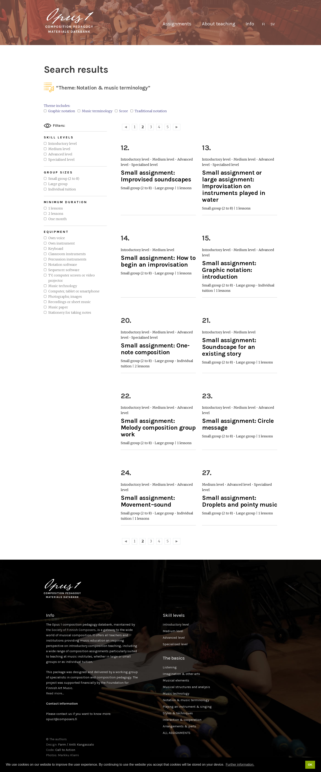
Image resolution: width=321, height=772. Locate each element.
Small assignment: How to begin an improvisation (158, 261)
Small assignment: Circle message (238, 424)
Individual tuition (62, 189)
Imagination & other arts (181, 674)
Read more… (55, 693)
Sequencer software (63, 270)
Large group (58, 184)
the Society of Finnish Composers (71, 630)
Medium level (59, 149)
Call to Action (65, 750)
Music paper (58, 307)
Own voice (56, 238)
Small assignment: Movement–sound (148, 501)
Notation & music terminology (186, 700)
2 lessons (55, 214)
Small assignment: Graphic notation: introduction (229, 269)
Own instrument (61, 243)
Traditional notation (148, 111)
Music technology (62, 286)
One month (57, 219)
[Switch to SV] (272, 24)
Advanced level (60, 154)
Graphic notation (59, 111)
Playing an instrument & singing (187, 707)
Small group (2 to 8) (63, 179)
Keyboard (55, 249)
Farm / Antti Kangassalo (76, 744)
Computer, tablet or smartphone (73, 291)
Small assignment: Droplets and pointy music (239, 501)
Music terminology (95, 111)
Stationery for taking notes (69, 312)
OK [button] (310, 764)
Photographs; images (65, 296)
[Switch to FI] (263, 24)
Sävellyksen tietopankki (69, 20)
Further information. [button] (240, 764)
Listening (170, 667)
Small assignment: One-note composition (155, 349)
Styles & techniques (178, 713)
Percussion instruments (67, 259)
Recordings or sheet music (69, 302)
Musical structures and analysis (186, 687)
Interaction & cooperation (182, 720)
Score (121, 111)
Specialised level (61, 159)
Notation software (62, 265)
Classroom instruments (67, 254)
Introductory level (62, 143)
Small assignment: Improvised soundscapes (156, 176)
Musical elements (176, 680)
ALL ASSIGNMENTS (176, 733)
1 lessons (55, 208)
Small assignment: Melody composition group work (158, 427)
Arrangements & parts (179, 726)
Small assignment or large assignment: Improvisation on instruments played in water (233, 186)
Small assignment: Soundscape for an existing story (229, 346)
